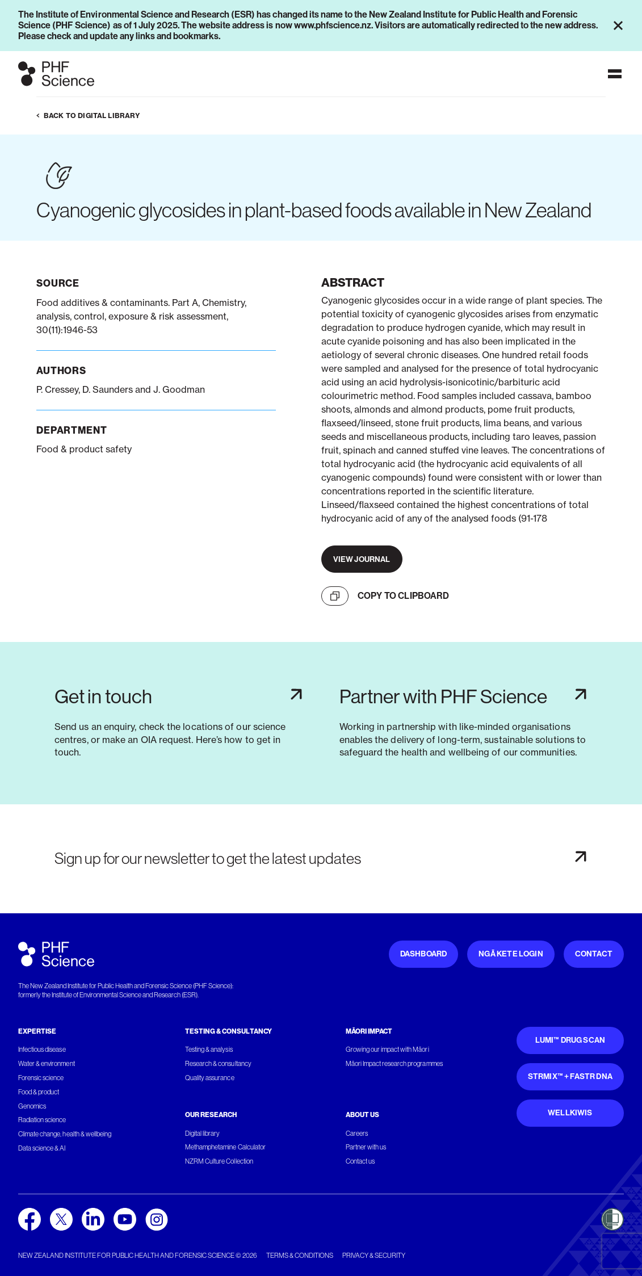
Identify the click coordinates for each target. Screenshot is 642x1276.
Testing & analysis (209, 1049)
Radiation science (42, 1120)
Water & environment (46, 1064)
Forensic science (41, 1078)
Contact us (360, 1161)
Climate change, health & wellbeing (64, 1134)
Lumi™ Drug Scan (570, 1040)
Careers (357, 1134)
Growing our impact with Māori (387, 1049)
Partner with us (366, 1147)
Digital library (202, 1134)
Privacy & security (373, 1256)
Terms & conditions (299, 1256)
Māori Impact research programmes (394, 1064)
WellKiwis (570, 1113)
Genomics (32, 1106)
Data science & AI (42, 1148)
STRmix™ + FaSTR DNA (570, 1076)
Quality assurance (209, 1078)
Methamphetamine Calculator (225, 1147)
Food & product (38, 1092)
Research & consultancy (218, 1064)
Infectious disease (42, 1049)
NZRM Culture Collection (219, 1161)
